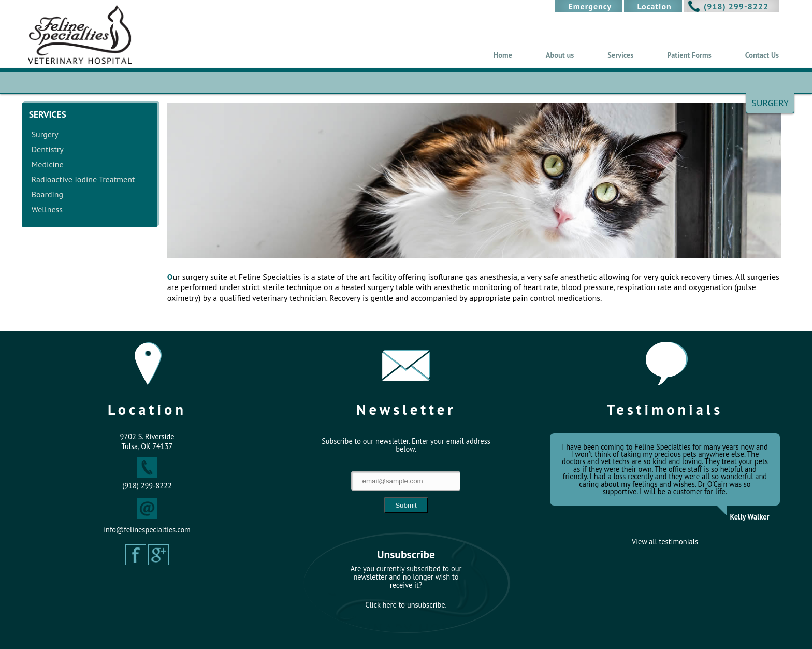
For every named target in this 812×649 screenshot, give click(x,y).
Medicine (48, 164)
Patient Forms (689, 55)
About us (560, 55)
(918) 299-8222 (736, 6)
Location (654, 6)
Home (503, 55)
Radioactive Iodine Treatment (83, 179)
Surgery (45, 134)
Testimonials (665, 409)
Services (620, 55)
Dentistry (48, 149)
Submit (405, 505)
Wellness (47, 209)
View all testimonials (665, 541)
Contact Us (762, 55)
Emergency (590, 6)
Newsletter (406, 409)
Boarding (48, 194)
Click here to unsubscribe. (405, 605)
